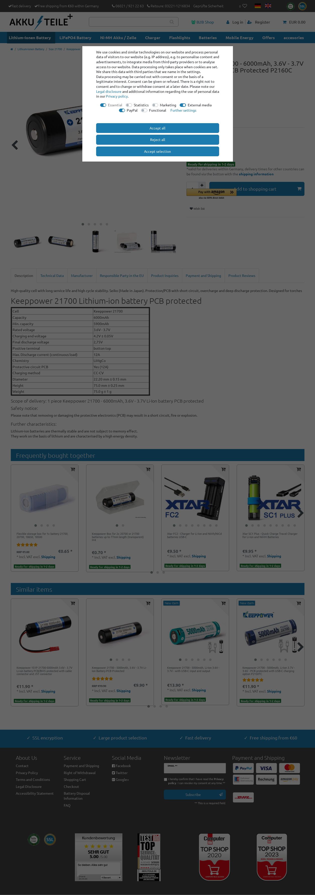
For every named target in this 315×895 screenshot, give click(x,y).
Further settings (183, 110)
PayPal (132, 110)
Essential (115, 105)
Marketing (168, 105)
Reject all (157, 139)
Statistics (141, 105)
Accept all (157, 128)
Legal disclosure (108, 91)
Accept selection (157, 151)
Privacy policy (117, 96)
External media (200, 105)
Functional (157, 110)
